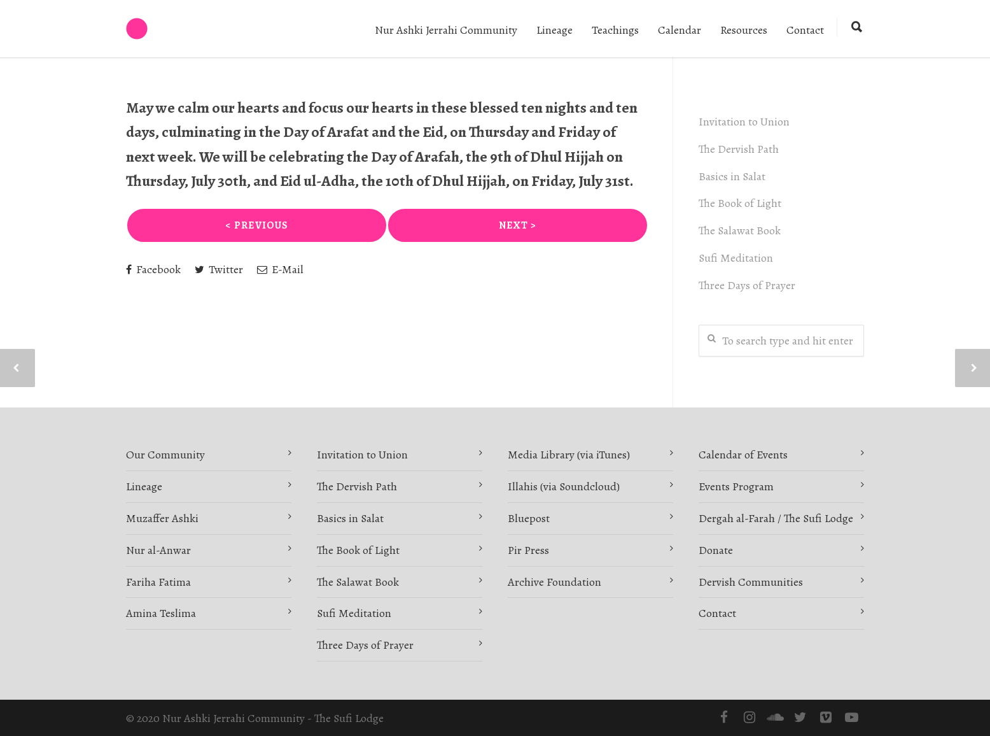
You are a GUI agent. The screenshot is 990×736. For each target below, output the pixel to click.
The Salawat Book (740, 230)
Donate (716, 550)
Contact (805, 30)
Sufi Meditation (736, 257)
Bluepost (529, 518)
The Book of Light (740, 203)
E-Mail (280, 269)
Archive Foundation (554, 582)
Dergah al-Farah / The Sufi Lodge (776, 518)
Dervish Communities (751, 582)
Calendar (679, 30)
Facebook (153, 269)
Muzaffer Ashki (162, 518)
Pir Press (528, 550)
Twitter (219, 269)
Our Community (165, 454)
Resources (743, 30)
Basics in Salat (732, 176)
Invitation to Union (744, 121)
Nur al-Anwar (158, 550)
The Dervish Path (739, 149)
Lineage (554, 30)
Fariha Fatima (158, 582)
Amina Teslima (161, 613)
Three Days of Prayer (747, 285)
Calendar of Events (743, 454)
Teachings (615, 30)
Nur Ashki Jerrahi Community (446, 30)
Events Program (736, 486)
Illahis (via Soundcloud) (564, 486)
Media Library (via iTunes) (569, 454)
